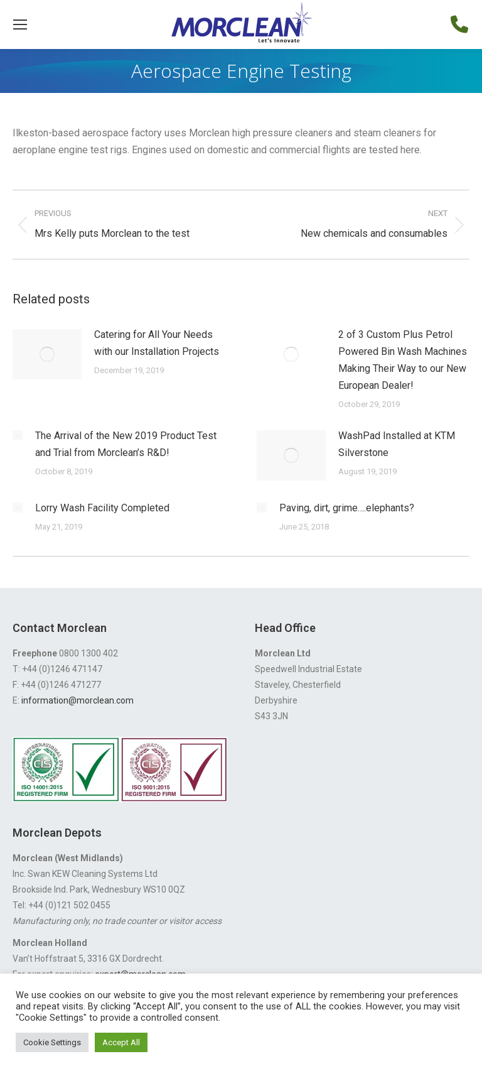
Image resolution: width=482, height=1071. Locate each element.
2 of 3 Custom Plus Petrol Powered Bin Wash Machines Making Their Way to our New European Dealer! (402, 360)
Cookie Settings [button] (52, 1042)
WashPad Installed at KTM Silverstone (396, 444)
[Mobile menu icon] (20, 24)
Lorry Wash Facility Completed (102, 508)
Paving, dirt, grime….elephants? (346, 508)
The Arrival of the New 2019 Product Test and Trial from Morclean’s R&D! (126, 444)
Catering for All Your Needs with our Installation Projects (156, 343)
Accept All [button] (121, 1042)
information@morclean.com (77, 700)
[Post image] (47, 354)
